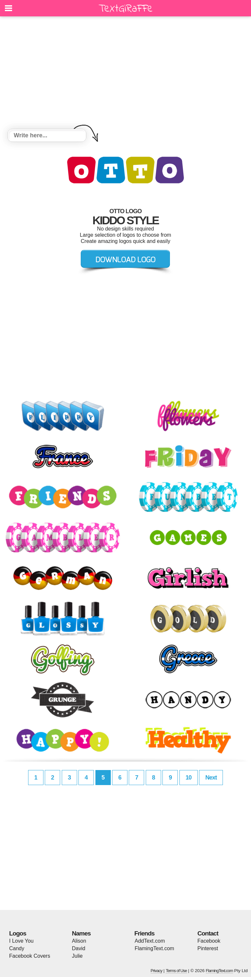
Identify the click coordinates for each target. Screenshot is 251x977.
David (78, 948)
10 (189, 777)
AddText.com (150, 941)
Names (81, 933)
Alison (79, 941)
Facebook (208, 941)
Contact (207, 933)
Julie (77, 956)
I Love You (21, 941)
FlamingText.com (154, 948)
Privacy (156, 970)
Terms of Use (176, 970)
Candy (16, 948)
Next (211, 777)
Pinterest (207, 948)
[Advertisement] (125, 73)
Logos (17, 933)
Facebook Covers (29, 956)
